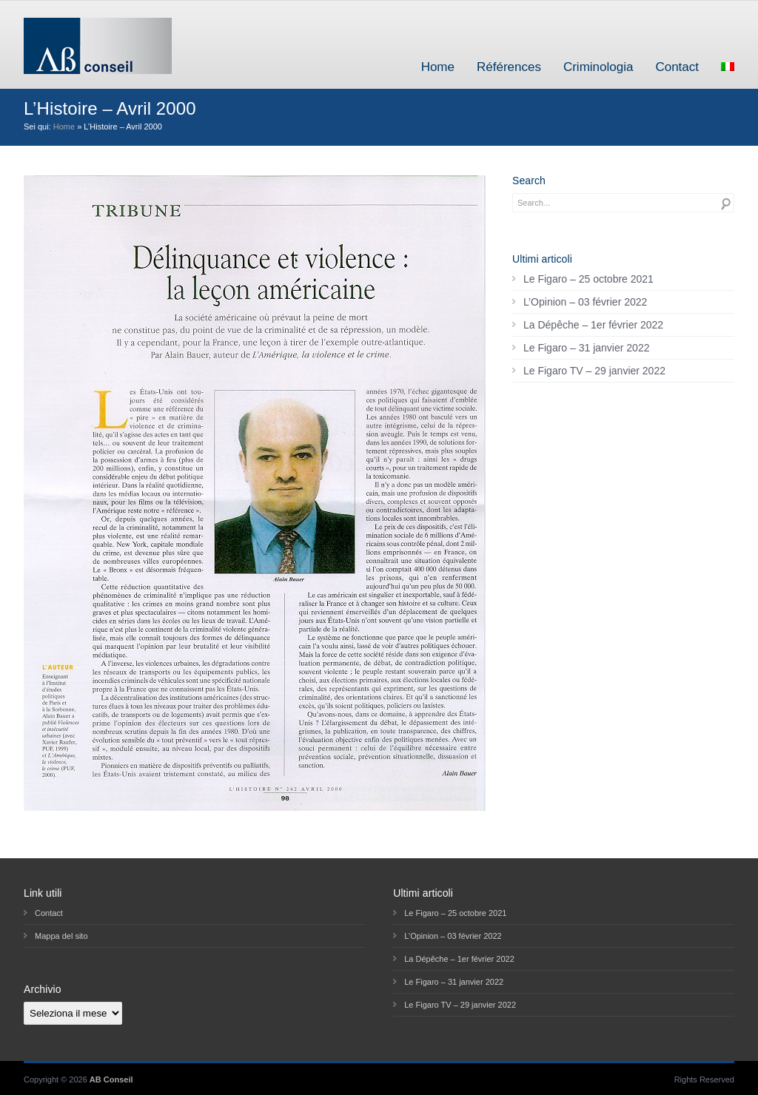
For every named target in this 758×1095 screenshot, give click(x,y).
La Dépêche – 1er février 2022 (593, 325)
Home (438, 67)
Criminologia (598, 67)
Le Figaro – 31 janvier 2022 (586, 348)
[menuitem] (727, 66)
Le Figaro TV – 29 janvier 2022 (594, 371)
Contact (677, 67)
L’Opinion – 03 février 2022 (585, 302)
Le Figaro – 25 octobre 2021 (588, 279)
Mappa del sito (61, 935)
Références (509, 67)
